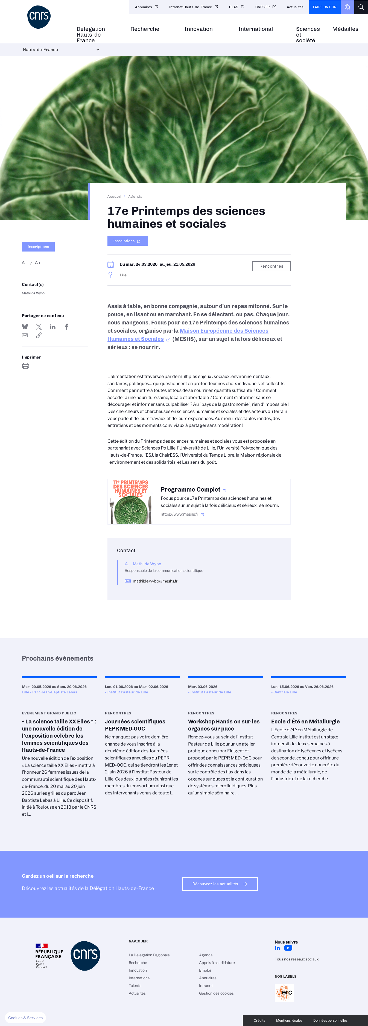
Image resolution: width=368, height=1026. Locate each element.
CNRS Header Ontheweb (347, 7)
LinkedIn (277, 948)
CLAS (233, 7)
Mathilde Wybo (33, 293)
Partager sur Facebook (67, 327)
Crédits (259, 1020)
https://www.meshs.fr (179, 514)
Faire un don (325, 7)
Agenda (135, 196)
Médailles (345, 29)
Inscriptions (38, 246)
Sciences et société (308, 34)
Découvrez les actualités (215, 884)
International (255, 29)
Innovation (199, 29)
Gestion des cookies (216, 993)
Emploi (205, 970)
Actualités (295, 7)
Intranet (206, 985)
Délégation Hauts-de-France (91, 34)
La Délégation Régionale (149, 955)
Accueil (114, 196)
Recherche (144, 29)
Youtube (288, 948)
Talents (135, 985)
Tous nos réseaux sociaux (297, 959)
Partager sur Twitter (39, 327)
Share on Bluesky (25, 327)
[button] (25, 1018)
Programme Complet (190, 489)
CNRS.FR (262, 7)
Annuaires (143, 7)
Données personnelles (330, 1020)
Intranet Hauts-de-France (190, 7)
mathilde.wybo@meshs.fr (155, 581)
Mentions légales (289, 1020)
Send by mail (25, 335)
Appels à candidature (217, 962)
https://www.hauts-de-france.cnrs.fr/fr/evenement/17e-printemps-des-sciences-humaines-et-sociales (39, 335)
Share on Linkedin (53, 327)
